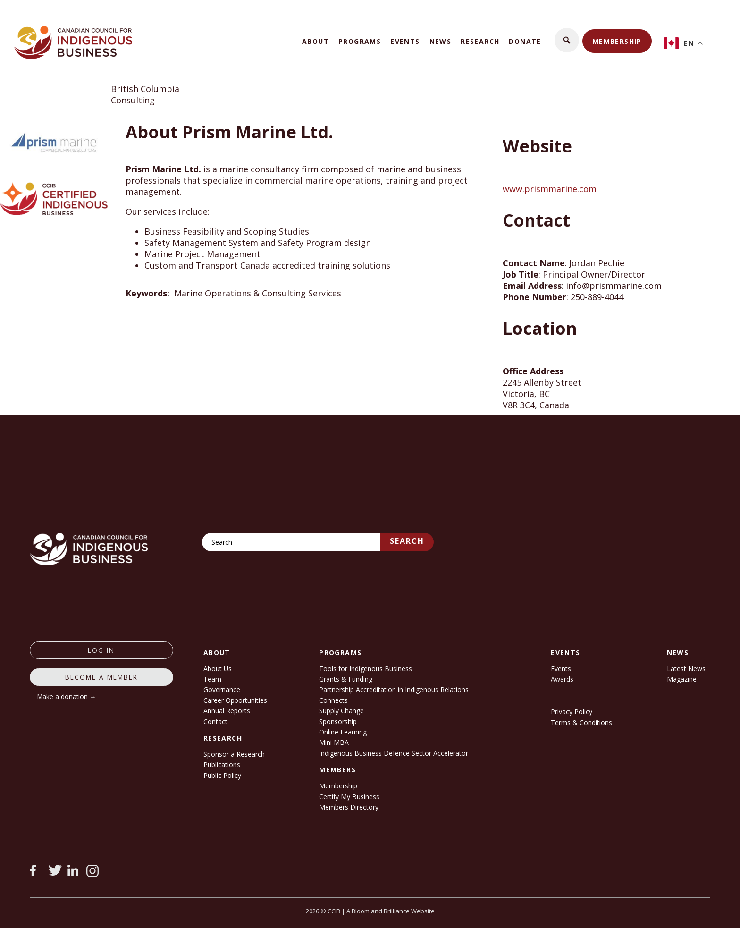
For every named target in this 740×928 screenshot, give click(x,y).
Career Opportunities (235, 700)
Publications (221, 764)
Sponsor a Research (234, 754)
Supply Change (341, 710)
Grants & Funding (345, 679)
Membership (617, 41)
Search (407, 541)
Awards (562, 679)
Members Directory (348, 806)
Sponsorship (338, 721)
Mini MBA (334, 742)
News (440, 41)
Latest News (686, 668)
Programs (359, 41)
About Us (217, 668)
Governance (221, 689)
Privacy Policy (571, 711)
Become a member (101, 677)
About (315, 41)
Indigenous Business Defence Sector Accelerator (393, 753)
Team (212, 679)
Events (405, 41)
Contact (215, 721)
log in (101, 650)
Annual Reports (226, 710)
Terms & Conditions (581, 722)
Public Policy (222, 775)
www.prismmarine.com (550, 188)
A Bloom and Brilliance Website (390, 911)
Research (480, 41)
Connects (333, 700)
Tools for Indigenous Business (365, 668)
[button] (567, 40)
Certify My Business (349, 796)
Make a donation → (66, 696)
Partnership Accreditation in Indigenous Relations (394, 689)
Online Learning (343, 731)
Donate (525, 41)
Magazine (682, 679)
